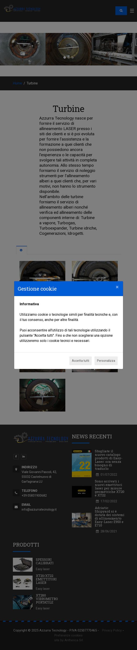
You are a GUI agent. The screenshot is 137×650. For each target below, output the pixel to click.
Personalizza (106, 360)
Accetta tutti (80, 360)
